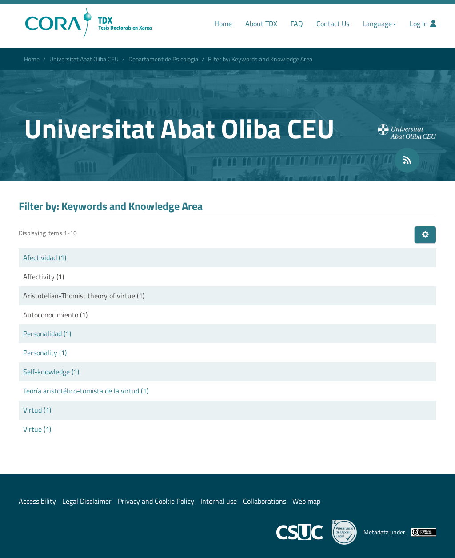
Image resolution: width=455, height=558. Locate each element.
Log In (423, 23)
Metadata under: (399, 532)
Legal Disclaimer (87, 501)
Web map (306, 501)
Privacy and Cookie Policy (156, 501)
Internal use (218, 501)
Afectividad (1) (44, 257)
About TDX (261, 23)
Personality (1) (45, 352)
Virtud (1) (37, 410)
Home (223, 23)
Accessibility (37, 501)
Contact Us (332, 23)
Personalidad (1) (47, 333)
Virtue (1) (37, 429)
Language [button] (379, 23)
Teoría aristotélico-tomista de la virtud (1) (85, 390)
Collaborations (264, 501)
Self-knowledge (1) (51, 371)
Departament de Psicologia (163, 59)
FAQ (297, 23)
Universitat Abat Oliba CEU (84, 59)
